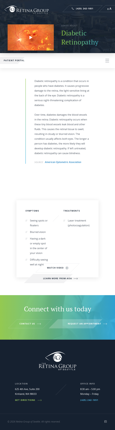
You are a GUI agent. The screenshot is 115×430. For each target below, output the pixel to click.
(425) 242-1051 (84, 8)
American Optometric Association (63, 162)
